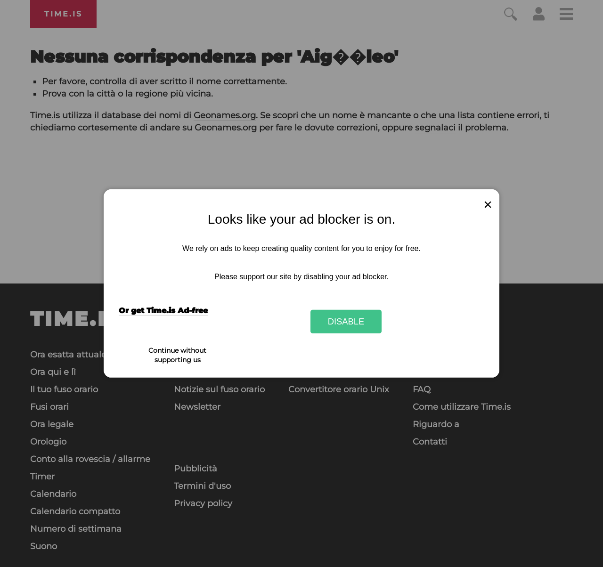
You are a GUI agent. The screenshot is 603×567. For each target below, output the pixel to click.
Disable (346, 321)
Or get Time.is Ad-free (163, 310)
